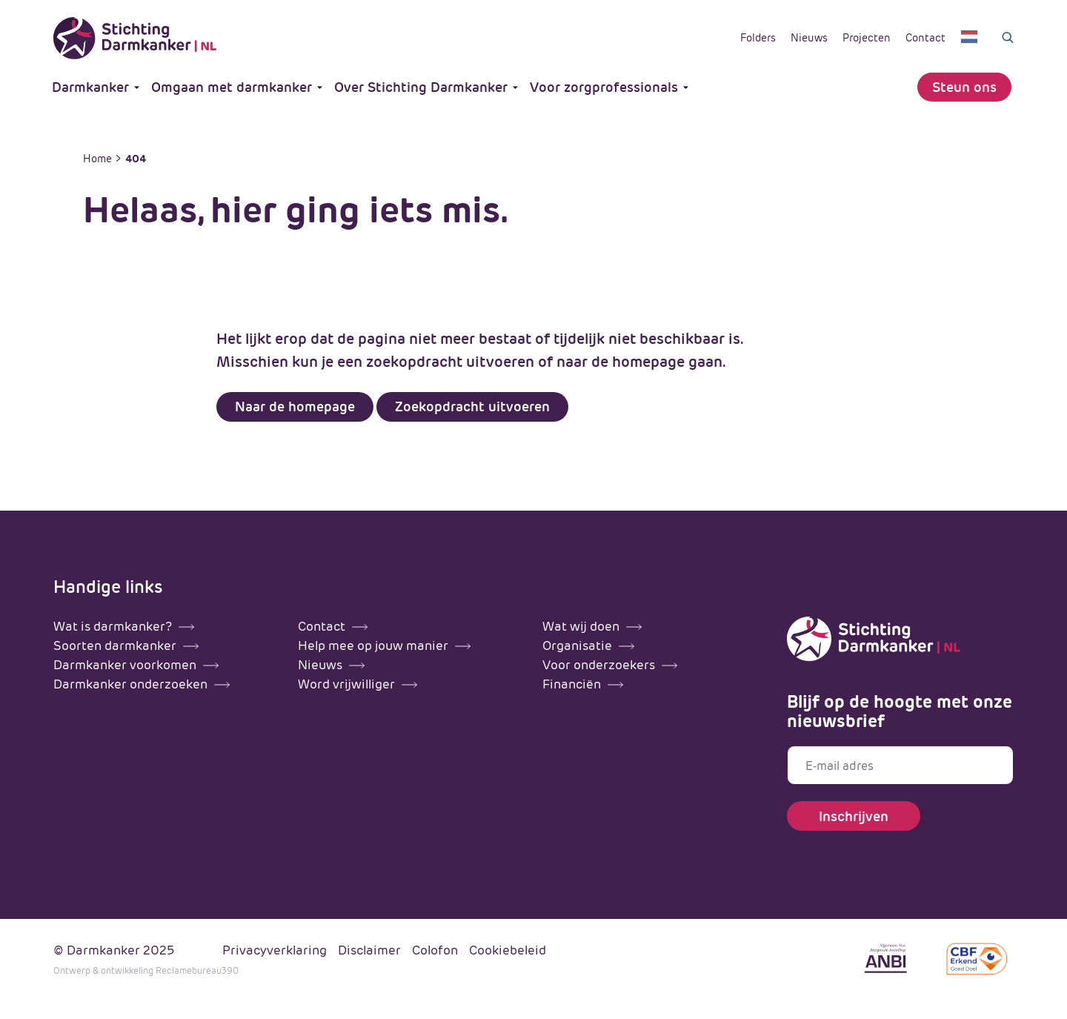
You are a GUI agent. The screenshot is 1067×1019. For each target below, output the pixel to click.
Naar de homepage (295, 406)
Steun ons (964, 87)
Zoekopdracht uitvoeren (472, 406)
